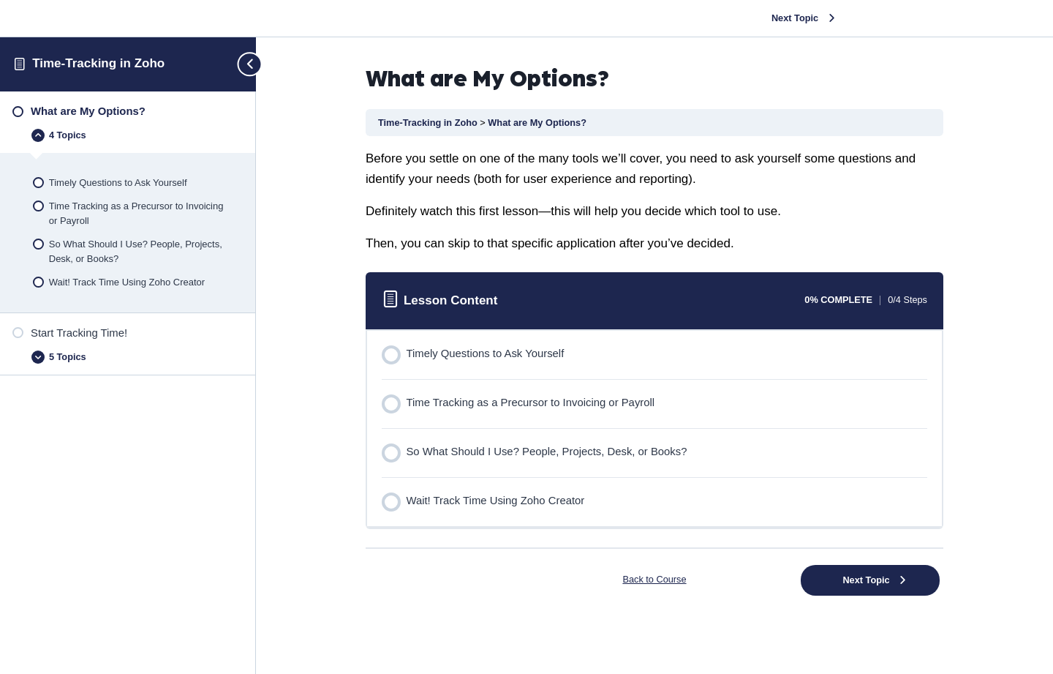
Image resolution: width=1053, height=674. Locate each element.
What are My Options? (537, 122)
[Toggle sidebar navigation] (243, 64)
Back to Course (654, 579)
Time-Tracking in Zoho (98, 63)
